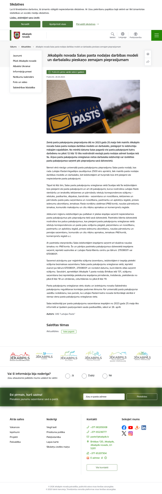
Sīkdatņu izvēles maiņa (58, 446)
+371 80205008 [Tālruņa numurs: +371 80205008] (98, 427)
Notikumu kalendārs (23, 76)
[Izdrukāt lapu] (148, 54)
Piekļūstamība (54, 437)
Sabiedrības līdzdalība (24, 87)
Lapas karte (53, 441)
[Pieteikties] (142, 396)
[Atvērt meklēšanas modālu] (112, 35)
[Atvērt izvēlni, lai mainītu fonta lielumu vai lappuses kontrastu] (135, 35)
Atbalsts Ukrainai (21, 66)
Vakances (15, 427)
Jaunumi (17, 55)
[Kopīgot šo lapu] (148, 61)
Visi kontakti (102, 467)
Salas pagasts (68, 331)
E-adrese (95, 457)
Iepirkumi (14, 432)
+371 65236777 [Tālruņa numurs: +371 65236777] (98, 431)
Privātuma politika (56, 432)
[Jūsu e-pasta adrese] (104, 396)
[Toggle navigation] (156, 35)
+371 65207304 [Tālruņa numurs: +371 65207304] (98, 453)
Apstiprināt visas (57, 24)
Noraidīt (25, 24)
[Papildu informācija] (105, 458)
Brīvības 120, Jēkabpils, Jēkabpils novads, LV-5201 (102, 445)
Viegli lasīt (52, 427)
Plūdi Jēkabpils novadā (24, 60)
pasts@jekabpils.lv (99, 436)
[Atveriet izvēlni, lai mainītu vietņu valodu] (122, 35)
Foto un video (20, 82)
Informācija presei (22, 71)
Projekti (14, 437)
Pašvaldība (15, 441)
